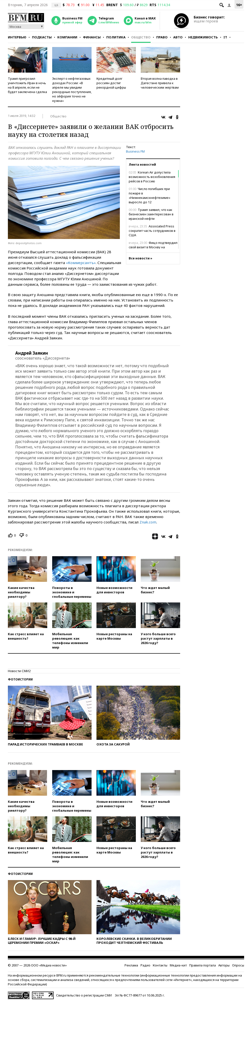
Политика (116, 37)
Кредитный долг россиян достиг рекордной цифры (111, 83)
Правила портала (202, 965)
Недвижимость (203, 37)
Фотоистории (20, 679)
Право (162, 37)
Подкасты (42, 37)
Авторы (224, 965)
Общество (141, 37)
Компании (67, 37)
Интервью (17, 37)
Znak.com (148, 522)
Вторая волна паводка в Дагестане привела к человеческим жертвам (160, 83)
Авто (178, 37)
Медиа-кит (178, 965)
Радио (145, 965)
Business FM (135, 151)
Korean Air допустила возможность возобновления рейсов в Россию (152, 176)
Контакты (160, 965)
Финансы (92, 37)
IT (225, 37)
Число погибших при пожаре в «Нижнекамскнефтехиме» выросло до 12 (149, 195)
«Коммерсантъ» (81, 262)
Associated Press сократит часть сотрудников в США (152, 230)
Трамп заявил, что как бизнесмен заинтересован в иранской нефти (151, 214)
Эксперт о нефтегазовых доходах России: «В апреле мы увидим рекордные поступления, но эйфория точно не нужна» (72, 89)
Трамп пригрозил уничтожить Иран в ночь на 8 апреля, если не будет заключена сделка (27, 85)
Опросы (238, 965)
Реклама (131, 965)
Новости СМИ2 (19, 671)
